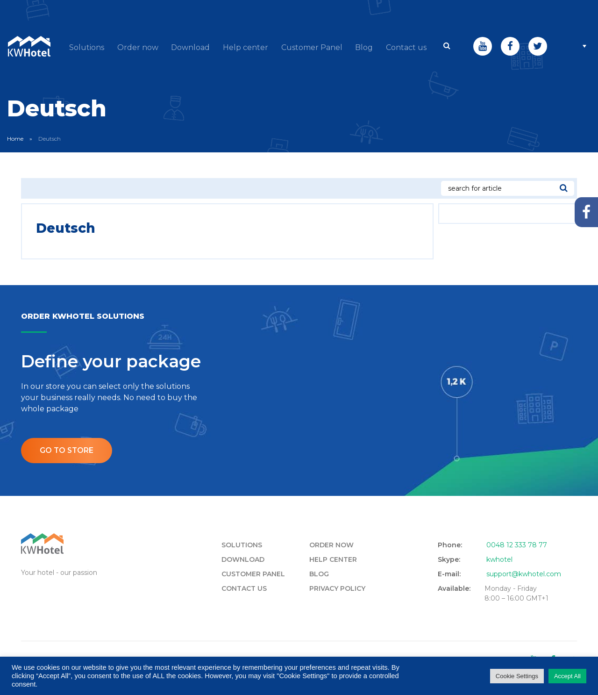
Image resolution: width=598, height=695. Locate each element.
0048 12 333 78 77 (516, 571)
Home (15, 164)
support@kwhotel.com (523, 600)
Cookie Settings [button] (517, 676)
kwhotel (499, 586)
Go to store (67, 477)
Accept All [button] (567, 676)
